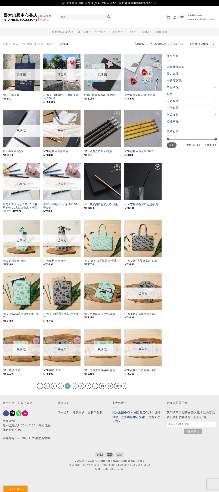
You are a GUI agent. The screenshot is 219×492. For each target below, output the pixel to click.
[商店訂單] (201, 44)
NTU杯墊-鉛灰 (52, 370)
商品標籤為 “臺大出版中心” (39, 44)
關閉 (154, 3)
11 (110, 385)
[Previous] (40, 386)
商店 (15, 44)
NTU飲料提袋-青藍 (14, 260)
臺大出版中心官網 (133, 417)
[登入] (175, 17)
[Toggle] (214, 87)
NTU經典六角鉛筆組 (55, 151)
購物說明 (161, 31)
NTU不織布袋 (11, 94)
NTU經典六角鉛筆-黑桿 (98, 151)
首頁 (6, 44)
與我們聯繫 (95, 412)
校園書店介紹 (142, 412)
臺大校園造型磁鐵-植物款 (99, 94)
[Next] (124, 386)
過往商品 (173, 121)
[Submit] (109, 17)
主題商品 (145, 32)
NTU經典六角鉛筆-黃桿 (138, 151)
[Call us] (19, 413)
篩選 (171, 145)
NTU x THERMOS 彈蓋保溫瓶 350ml (60, 96)
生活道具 (101, 32)
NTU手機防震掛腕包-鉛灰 (140, 313)
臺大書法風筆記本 (14, 151)
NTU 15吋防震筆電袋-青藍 (100, 260)
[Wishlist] (182, 17)
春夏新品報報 (176, 66)
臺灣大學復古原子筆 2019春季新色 (60, 206)
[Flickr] (25, 413)
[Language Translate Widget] (199, 15)
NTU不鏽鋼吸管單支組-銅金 (101, 204)
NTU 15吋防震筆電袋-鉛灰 (140, 260)
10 (102, 385)
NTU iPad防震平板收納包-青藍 (20, 315)
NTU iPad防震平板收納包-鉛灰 (61, 315)
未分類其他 (174, 80)
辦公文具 (84, 32)
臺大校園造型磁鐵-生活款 (139, 94)
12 (117, 385)
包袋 (132, 31)
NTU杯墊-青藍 (12, 370)
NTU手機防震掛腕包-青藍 (99, 313)
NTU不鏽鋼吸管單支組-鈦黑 (141, 204)
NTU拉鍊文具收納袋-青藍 (99, 370)
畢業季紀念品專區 (63, 31)
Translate (208, 19)
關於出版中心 (121, 412)
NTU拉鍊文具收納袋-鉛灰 (140, 370)
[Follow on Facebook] (6, 413)
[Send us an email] (12, 413)
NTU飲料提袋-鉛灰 (55, 260)
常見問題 (79, 412)
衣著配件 (119, 32)
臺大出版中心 (176, 73)
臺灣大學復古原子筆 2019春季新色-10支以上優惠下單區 (20, 206)
